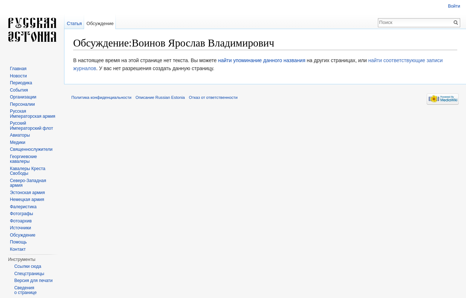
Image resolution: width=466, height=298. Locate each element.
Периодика (21, 82)
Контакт (17, 249)
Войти (454, 6)
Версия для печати (33, 280)
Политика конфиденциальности (101, 97)
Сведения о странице (25, 290)
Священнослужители (31, 149)
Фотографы (21, 213)
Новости (18, 75)
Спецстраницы (29, 273)
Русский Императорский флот (31, 126)
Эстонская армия (27, 192)
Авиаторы (20, 135)
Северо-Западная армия (28, 183)
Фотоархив (21, 221)
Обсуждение (100, 23)
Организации (23, 97)
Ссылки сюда (27, 266)
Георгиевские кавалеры (23, 159)
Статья (74, 23)
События (19, 90)
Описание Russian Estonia (160, 97)
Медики (17, 142)
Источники (20, 227)
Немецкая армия (27, 199)
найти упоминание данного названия (261, 60)
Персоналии (22, 104)
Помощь (18, 242)
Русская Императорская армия (32, 114)
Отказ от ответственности (213, 97)
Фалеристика (23, 206)
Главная (18, 68)
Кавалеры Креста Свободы (27, 171)
